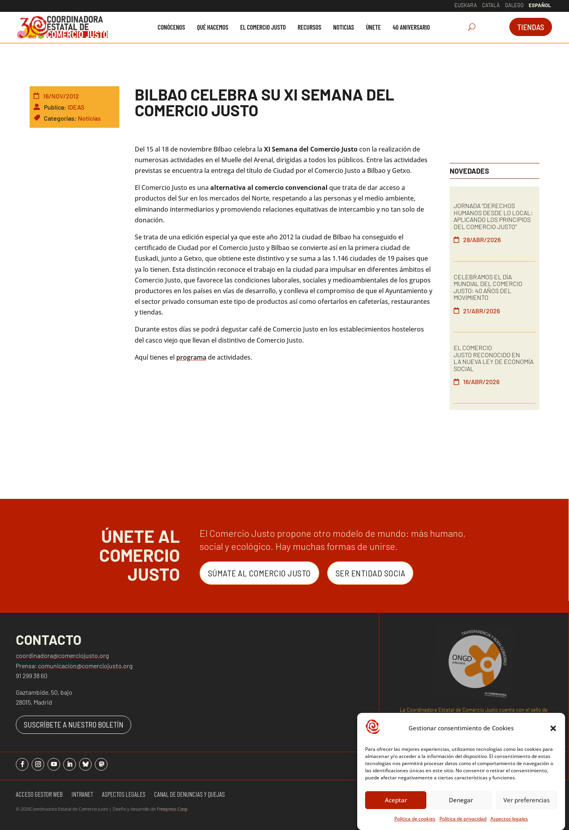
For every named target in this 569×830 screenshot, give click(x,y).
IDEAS (76, 107)
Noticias (89, 118)
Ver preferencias (526, 802)
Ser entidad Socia (370, 573)
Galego (514, 5)
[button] (553, 731)
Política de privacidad (462, 821)
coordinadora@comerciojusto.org (62, 655)
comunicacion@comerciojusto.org (85, 665)
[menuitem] (171, 27)
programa (191, 357)
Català (491, 5)
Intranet (82, 794)
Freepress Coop (172, 809)
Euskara (465, 5)
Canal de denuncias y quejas (189, 794)
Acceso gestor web (39, 794)
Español (540, 5)
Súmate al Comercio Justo (259, 573)
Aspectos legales (509, 821)
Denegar (461, 802)
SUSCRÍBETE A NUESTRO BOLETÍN (73, 724)
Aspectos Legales (123, 794)
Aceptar (396, 802)
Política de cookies (414, 821)
